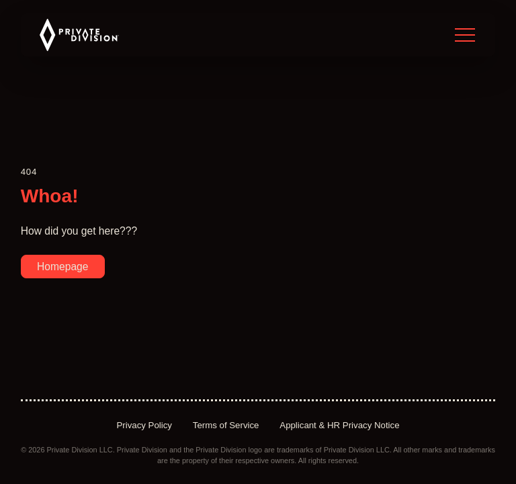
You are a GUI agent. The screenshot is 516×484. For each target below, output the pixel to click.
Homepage (62, 266)
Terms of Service (226, 425)
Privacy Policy (143, 425)
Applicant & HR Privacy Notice (339, 425)
